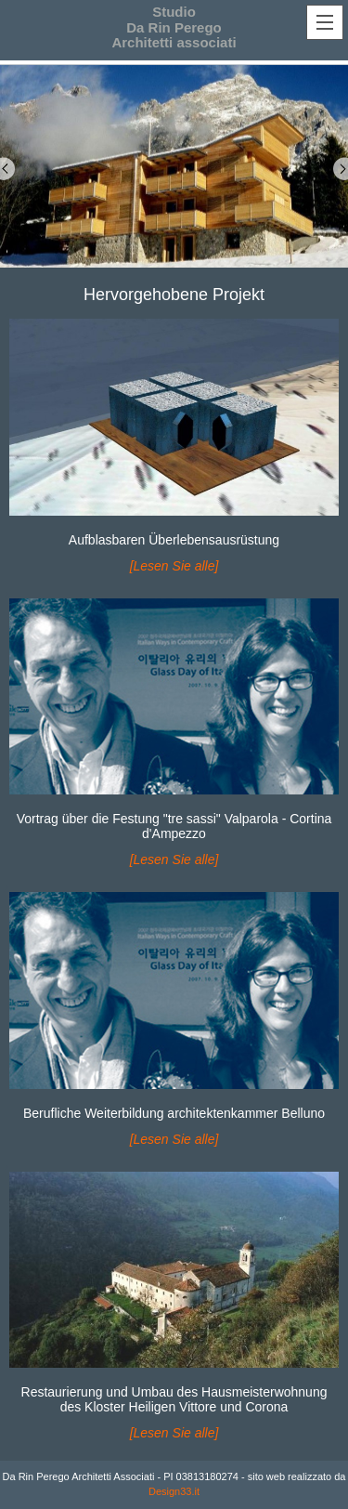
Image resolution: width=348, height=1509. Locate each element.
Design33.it (174, 1491)
